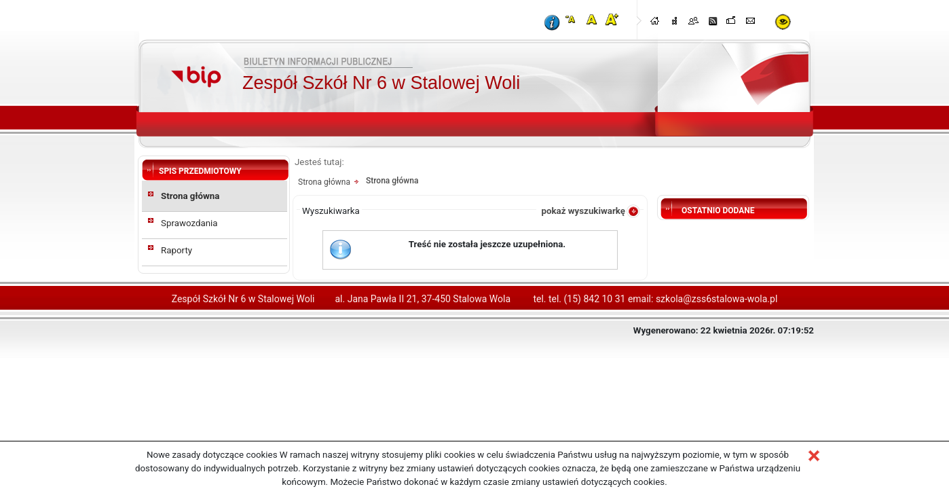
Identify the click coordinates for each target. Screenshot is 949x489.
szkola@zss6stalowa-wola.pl (716, 298)
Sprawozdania (189, 223)
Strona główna (190, 196)
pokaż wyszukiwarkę (583, 211)
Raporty (176, 250)
